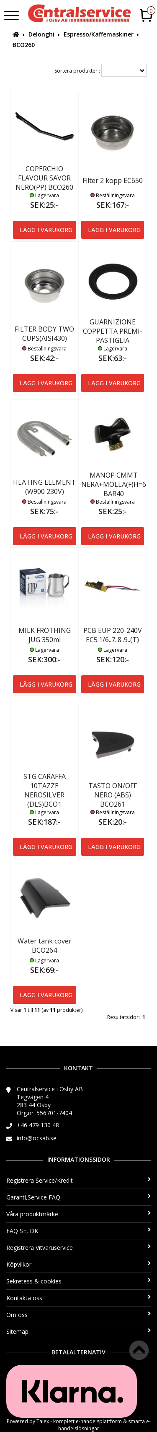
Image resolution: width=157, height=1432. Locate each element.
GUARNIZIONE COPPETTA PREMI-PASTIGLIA (112, 331)
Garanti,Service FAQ (78, 1197)
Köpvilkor (78, 1264)
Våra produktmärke (78, 1214)
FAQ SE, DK (78, 1231)
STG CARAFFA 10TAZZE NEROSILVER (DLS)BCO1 (44, 790)
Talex (42, 1421)
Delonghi (41, 34)
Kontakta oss (78, 1298)
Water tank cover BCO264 (45, 945)
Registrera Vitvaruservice (78, 1248)
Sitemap (78, 1331)
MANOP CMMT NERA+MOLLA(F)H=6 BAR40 (113, 484)
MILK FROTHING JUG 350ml (44, 635)
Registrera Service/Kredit (78, 1180)
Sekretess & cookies (78, 1281)
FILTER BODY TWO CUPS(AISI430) (44, 333)
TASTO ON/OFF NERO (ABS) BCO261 (112, 795)
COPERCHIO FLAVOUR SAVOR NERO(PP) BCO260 (44, 178)
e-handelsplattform (99, 1421)
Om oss (78, 1315)
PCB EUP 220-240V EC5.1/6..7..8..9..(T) (112, 635)
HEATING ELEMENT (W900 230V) (44, 487)
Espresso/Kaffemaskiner (99, 34)
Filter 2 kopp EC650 (112, 180)
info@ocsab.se (37, 1138)
